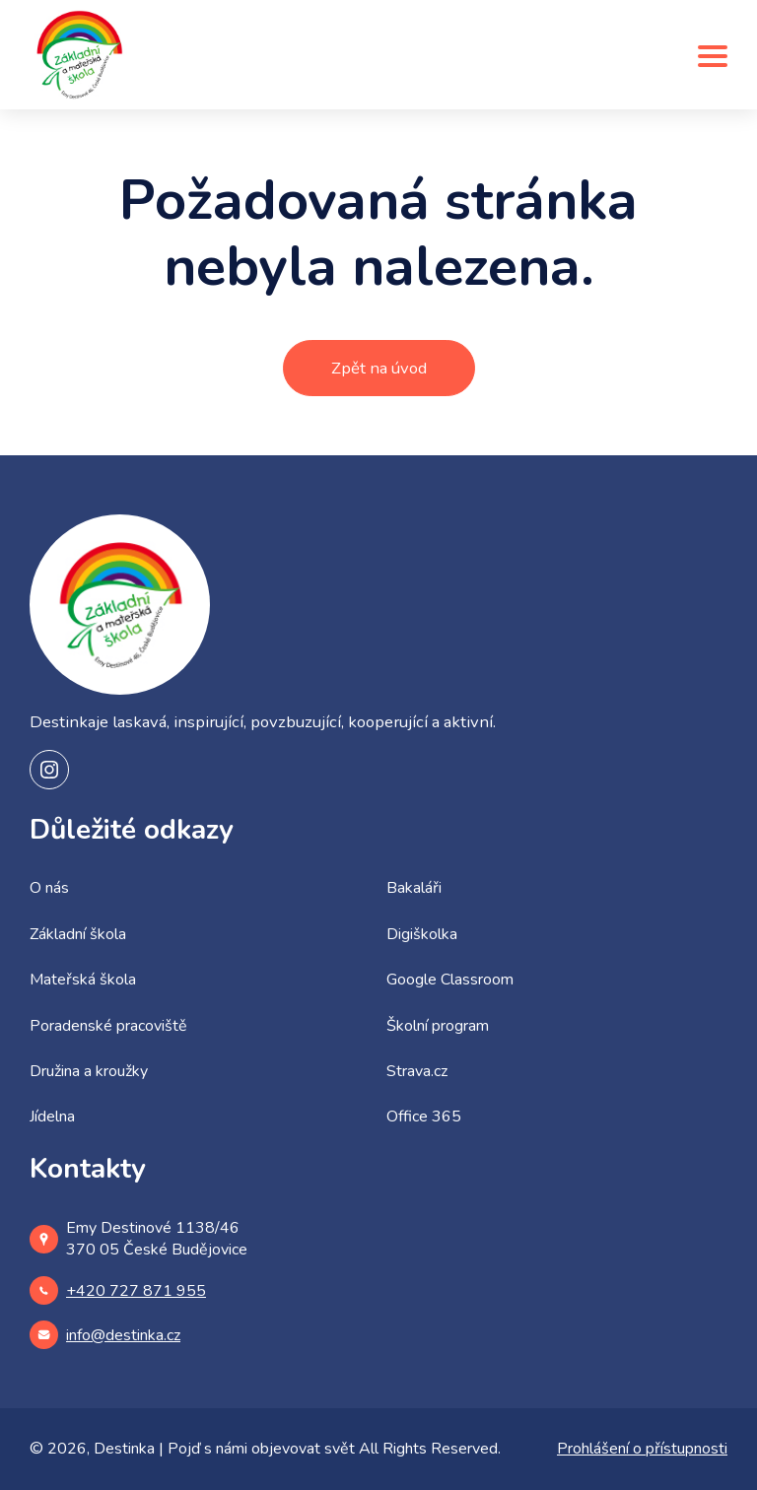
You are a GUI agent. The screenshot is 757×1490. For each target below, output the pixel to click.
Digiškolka (421, 934)
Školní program (437, 1026)
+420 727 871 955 (118, 1290)
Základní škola (78, 934)
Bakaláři (414, 888)
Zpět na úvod (379, 368)
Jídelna (52, 1116)
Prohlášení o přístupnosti (642, 1448)
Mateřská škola (83, 979)
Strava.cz (416, 1071)
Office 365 (423, 1116)
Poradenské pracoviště (108, 1026)
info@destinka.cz (105, 1335)
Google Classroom (450, 979)
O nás (49, 888)
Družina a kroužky (89, 1071)
